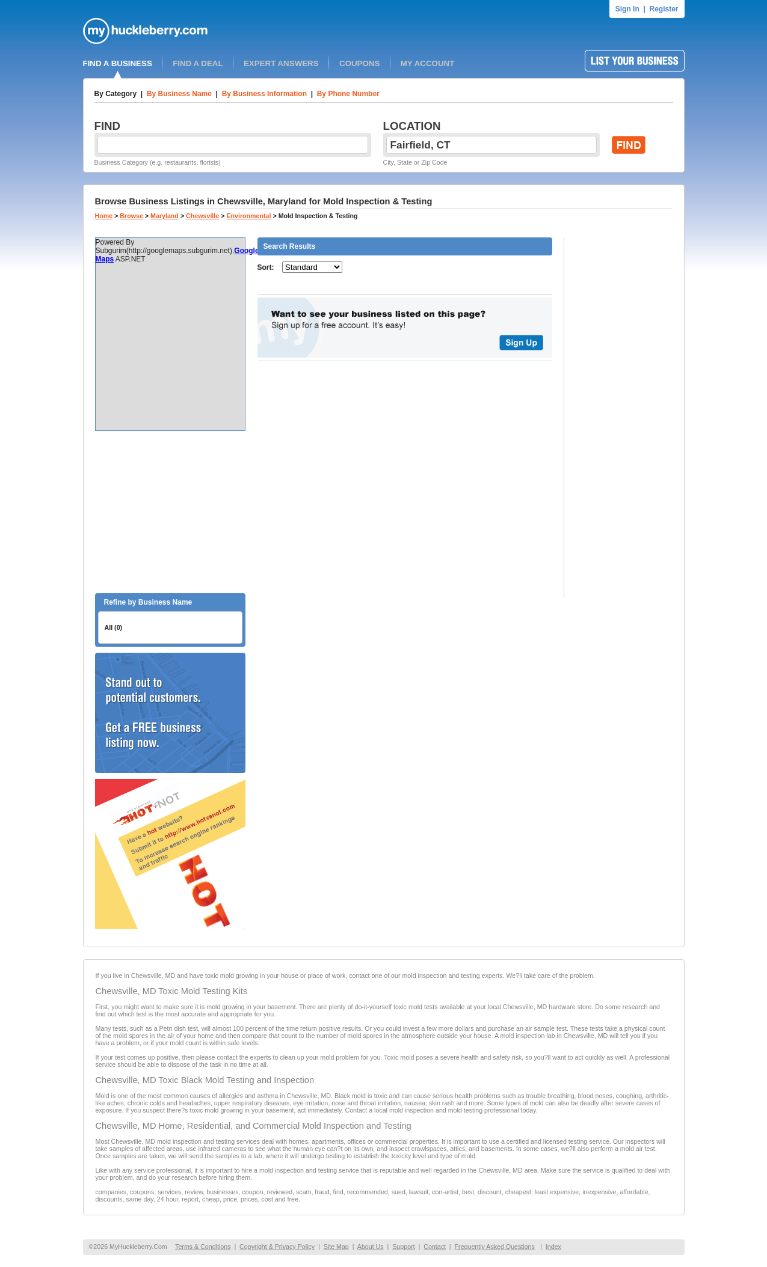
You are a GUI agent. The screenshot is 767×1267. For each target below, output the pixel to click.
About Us (370, 1246)
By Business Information (264, 94)
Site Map (336, 1246)
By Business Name (179, 94)
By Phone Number (348, 94)
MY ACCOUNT (428, 63)
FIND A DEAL (198, 63)
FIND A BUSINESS (117, 63)
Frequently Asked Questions (495, 1246)
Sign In (627, 9)
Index (553, 1246)
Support (403, 1246)
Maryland (164, 215)
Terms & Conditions (202, 1246)
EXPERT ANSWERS (281, 63)
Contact (435, 1246)
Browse (131, 215)
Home (104, 215)
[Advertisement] (170, 512)
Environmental (248, 215)
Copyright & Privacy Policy (277, 1246)
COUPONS (359, 63)
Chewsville (202, 215)
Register (663, 9)
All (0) (114, 627)
